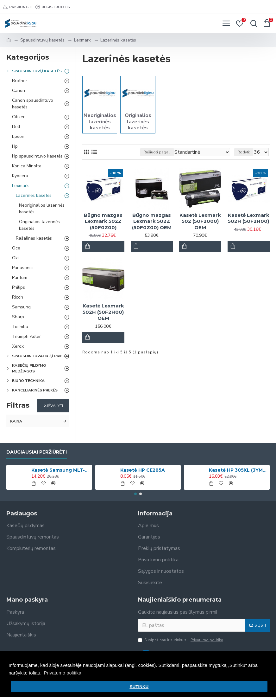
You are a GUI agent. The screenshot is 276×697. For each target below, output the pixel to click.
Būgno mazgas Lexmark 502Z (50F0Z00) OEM (152, 221)
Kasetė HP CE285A (142, 470)
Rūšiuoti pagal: (157, 152)
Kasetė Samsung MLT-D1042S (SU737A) (60, 470)
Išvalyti (55, 405)
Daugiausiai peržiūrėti (36, 452)
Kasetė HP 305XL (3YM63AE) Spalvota (238, 470)
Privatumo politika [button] (62, 672)
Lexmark (82, 40)
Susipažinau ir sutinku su (181, 640)
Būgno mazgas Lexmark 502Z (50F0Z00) (103, 221)
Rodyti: (243, 152)
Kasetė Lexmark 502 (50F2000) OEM (200, 221)
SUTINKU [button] (138, 686)
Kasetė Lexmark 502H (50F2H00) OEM (103, 312)
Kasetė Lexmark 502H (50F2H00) (248, 218)
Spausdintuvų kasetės (42, 40)
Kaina (16, 421)
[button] (135, 494)
